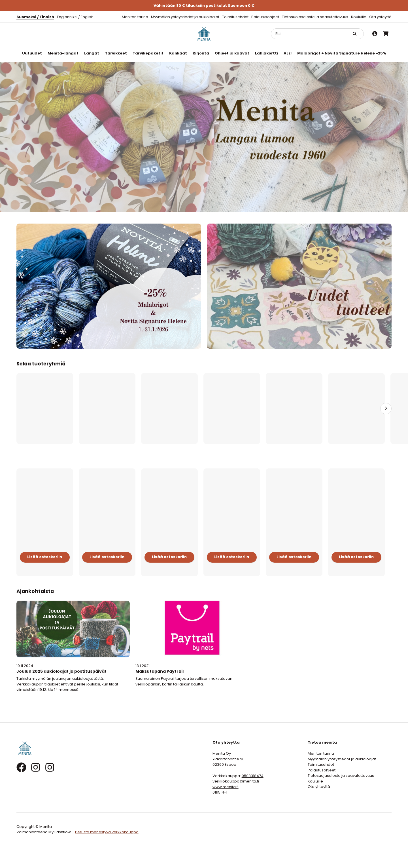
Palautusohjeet (265, 17)
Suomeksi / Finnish (35, 17)
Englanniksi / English (75, 17)
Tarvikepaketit (148, 53)
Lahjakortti (266, 53)
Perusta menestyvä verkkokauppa (107, 832)
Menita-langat (63, 53)
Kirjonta (201, 53)
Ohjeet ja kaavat (232, 53)
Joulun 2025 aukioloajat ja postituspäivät (61, 671)
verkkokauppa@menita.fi (235, 781)
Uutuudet (32, 53)
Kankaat (178, 53)
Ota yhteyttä (380, 17)
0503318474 (253, 776)
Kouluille (358, 17)
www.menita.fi (225, 787)
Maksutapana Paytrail (159, 671)
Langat (91, 53)
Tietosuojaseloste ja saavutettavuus (315, 17)
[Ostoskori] (386, 33)
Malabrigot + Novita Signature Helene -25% (341, 53)
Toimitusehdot (235, 17)
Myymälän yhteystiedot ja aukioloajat (185, 17)
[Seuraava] (386, 408)
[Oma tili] (374, 33)
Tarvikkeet (116, 53)
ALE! (288, 53)
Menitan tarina (135, 17)
